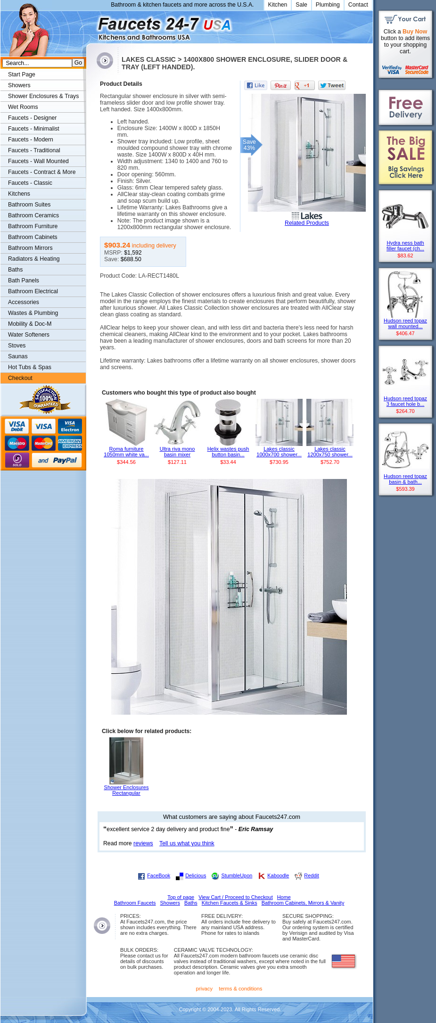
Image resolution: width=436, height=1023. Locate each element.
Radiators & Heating (34, 259)
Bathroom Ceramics (33, 215)
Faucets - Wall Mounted (38, 161)
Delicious (195, 875)
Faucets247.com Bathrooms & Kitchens (90, 25)
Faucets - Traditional (34, 150)
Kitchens (19, 193)
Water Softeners (28, 334)
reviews (143, 843)
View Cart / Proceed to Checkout (235, 897)
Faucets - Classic (30, 183)
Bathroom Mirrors (30, 248)
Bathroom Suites (29, 204)
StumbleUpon (236, 875)
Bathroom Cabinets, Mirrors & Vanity (303, 903)
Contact (358, 4)
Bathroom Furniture (33, 226)
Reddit (311, 875)
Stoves (16, 345)
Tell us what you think (186, 843)
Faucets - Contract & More (41, 172)
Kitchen (278, 4)
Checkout (20, 378)
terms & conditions (240, 988)
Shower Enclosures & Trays (43, 96)
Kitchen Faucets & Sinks (229, 903)
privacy (204, 988)
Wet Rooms (23, 107)
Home (284, 897)
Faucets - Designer (32, 118)
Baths (15, 269)
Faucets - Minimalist (33, 128)
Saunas (18, 356)
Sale (301, 4)
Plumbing (328, 4)
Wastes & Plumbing (33, 313)
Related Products (307, 223)
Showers (19, 85)
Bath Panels (23, 280)
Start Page (21, 74)
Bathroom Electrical (33, 291)
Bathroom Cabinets (33, 237)
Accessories (23, 302)
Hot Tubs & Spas (29, 367)
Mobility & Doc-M (29, 324)
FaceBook (158, 875)
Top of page (180, 897)
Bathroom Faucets (135, 903)
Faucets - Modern (30, 139)
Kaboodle (278, 875)
